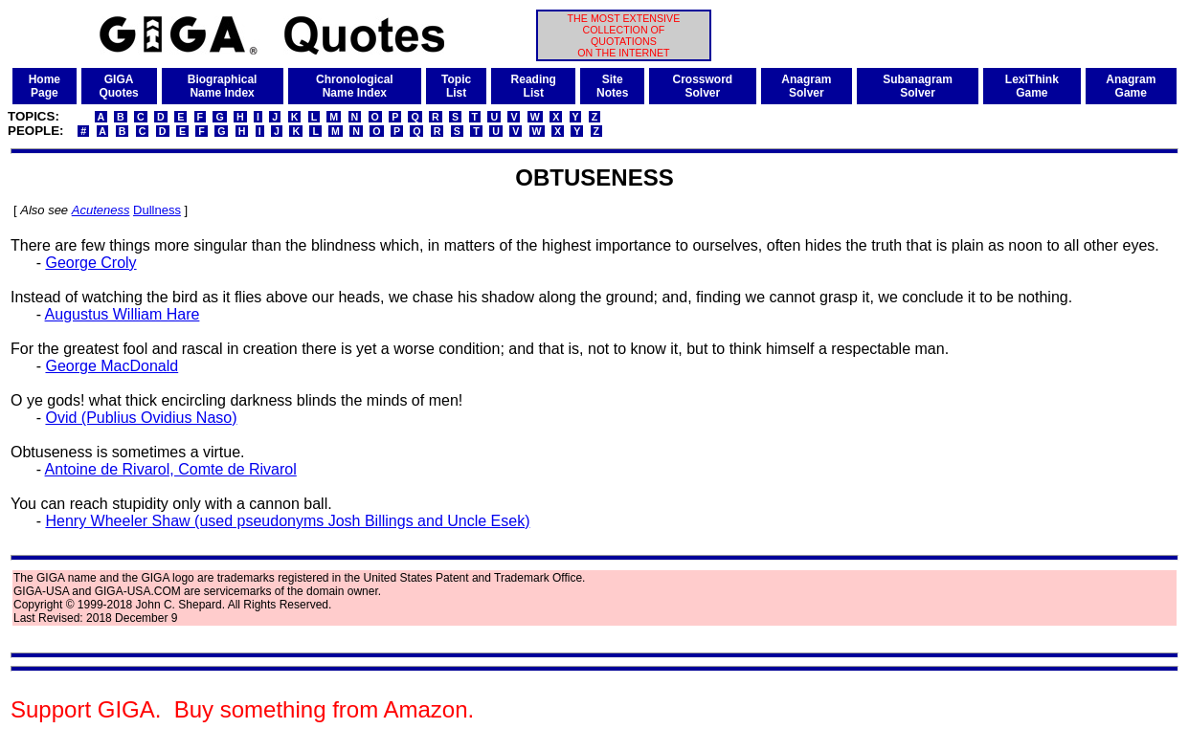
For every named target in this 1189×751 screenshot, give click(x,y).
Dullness (157, 210)
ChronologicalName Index (354, 86)
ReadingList (533, 86)
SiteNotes (612, 86)
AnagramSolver (806, 86)
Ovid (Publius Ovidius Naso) (140, 417)
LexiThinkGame (1032, 86)
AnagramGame (1130, 86)
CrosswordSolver (702, 86)
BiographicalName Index (223, 86)
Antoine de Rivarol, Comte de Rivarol (171, 469)
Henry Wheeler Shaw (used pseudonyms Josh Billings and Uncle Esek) (287, 521)
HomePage (44, 86)
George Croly (90, 262)
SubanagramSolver (918, 86)
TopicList (456, 86)
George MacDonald (111, 366)
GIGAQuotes (118, 86)
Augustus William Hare (122, 314)
